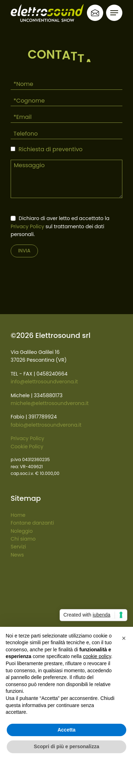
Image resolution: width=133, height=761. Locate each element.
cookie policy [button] (97, 656)
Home (18, 515)
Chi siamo (23, 538)
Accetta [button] (66, 730)
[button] (123, 638)
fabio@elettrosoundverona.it (46, 424)
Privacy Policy (27, 226)
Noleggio (22, 531)
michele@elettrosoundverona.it (50, 403)
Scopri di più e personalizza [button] (66, 746)
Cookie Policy (27, 446)
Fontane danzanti (32, 522)
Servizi (18, 546)
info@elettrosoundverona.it (44, 381)
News (17, 554)
